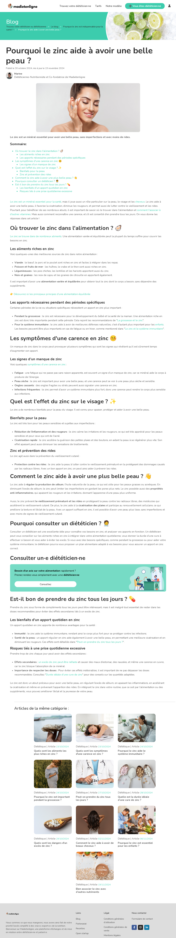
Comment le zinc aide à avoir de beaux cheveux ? (95, 844)
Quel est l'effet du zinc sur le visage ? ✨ (38, 167)
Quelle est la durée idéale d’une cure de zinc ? (133, 798)
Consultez (45, 584)
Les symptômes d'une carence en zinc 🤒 (38, 161)
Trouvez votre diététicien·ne (75, 6)
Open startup (82, 933)
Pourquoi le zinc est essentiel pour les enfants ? (135, 844)
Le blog (55, 26)
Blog (78, 918)
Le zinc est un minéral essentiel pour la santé (35, 201)
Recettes (80, 928)
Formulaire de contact (142, 918)
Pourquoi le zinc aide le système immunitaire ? (132, 752)
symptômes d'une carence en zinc (47, 364)
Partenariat (81, 923)
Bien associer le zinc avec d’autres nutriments (91, 890)
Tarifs (98, 6)
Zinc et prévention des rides (35, 174)
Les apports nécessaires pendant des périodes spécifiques (52, 157)
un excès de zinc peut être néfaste (57, 662)
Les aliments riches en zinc (35, 154)
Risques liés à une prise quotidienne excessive (46, 191)
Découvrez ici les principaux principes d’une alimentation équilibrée (52, 294)
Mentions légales (112, 935)
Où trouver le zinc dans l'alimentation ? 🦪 (39, 151)
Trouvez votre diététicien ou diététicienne (26, 26)
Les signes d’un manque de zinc (38, 164)
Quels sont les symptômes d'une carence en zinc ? (92, 752)
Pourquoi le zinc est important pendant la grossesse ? (52, 798)
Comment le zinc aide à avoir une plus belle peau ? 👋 (46, 178)
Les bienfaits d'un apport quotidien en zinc (44, 188)
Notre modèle (114, 6)
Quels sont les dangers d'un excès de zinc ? (50, 844)
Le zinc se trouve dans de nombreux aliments (36, 236)
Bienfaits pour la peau (32, 171)
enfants (159, 324)
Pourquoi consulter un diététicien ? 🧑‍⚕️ (37, 181)
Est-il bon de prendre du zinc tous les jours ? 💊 (42, 184)
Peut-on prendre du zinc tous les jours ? (100, 642)
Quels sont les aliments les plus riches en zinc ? (50, 752)
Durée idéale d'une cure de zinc (64, 674)
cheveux (140, 201)
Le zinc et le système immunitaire (144, 328)
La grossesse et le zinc (130, 320)
